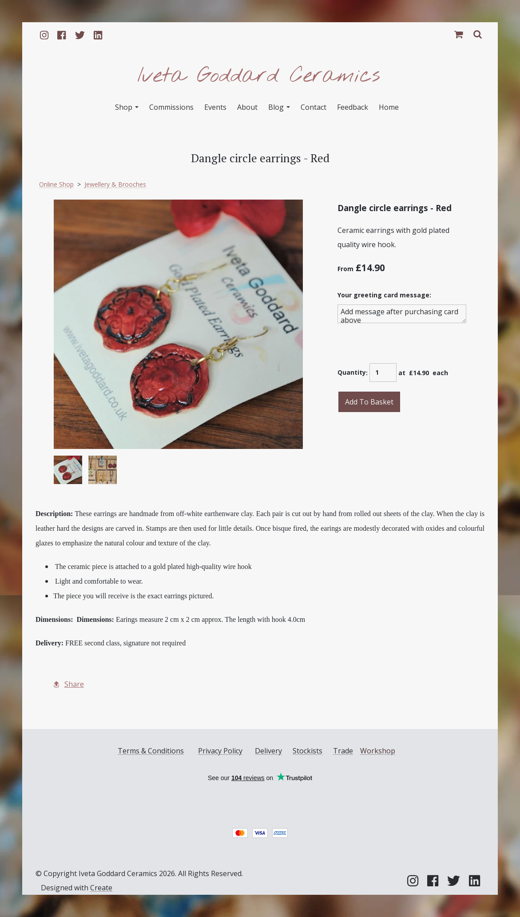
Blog (279, 107)
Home (389, 107)
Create (101, 888)
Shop (127, 107)
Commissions (171, 107)
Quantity (351, 372)
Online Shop (56, 184)
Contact (313, 107)
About (247, 107)
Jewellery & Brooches (115, 184)
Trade (343, 751)
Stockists (307, 751)
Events (215, 107)
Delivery (268, 751)
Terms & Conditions (151, 751)
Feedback (352, 107)
